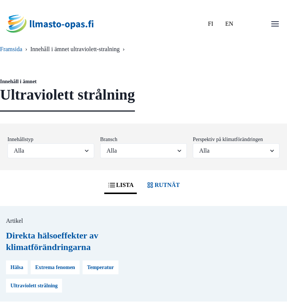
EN (229, 24)
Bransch (108, 139)
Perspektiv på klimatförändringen (228, 139)
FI (210, 24)
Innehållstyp (20, 139)
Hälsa (16, 267)
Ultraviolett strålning (34, 285)
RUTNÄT (163, 185)
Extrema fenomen (55, 267)
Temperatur (100, 267)
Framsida (11, 49)
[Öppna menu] (275, 23)
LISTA (120, 185)
